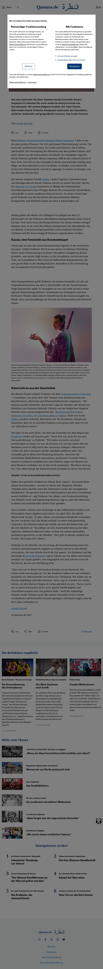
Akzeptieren (74, 66)
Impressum (32, 82)
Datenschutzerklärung (17, 44)
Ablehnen (29, 66)
